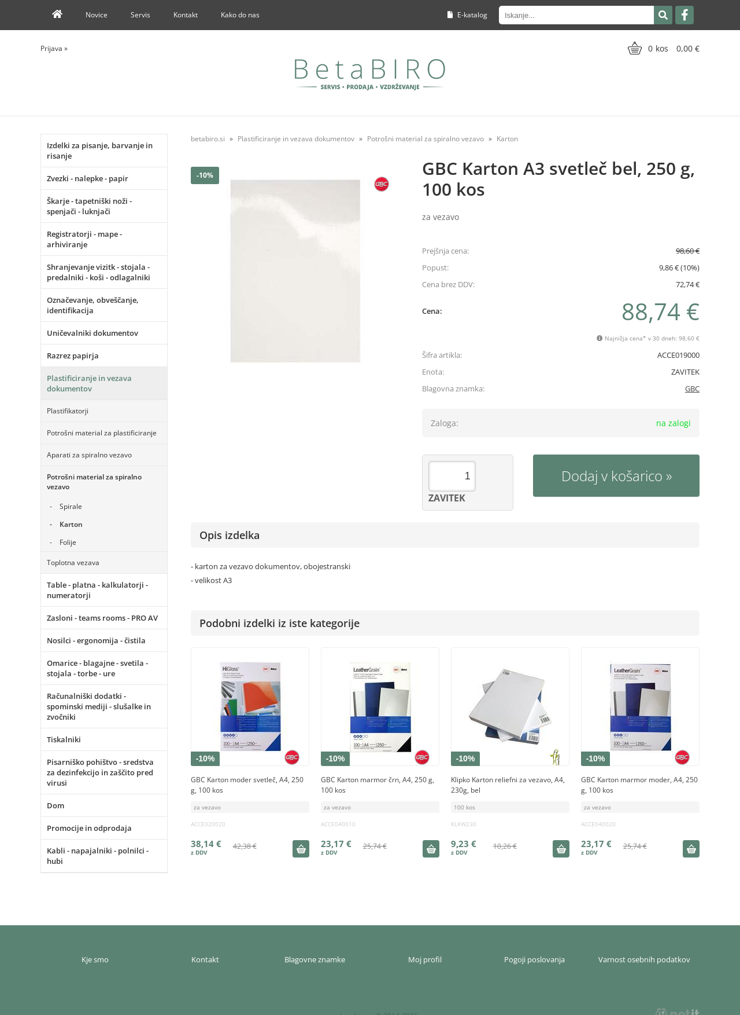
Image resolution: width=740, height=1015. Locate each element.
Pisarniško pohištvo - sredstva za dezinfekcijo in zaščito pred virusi (100, 772)
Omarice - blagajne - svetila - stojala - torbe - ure (97, 668)
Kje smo (95, 959)
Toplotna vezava (73, 562)
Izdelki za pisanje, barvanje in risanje (100, 150)
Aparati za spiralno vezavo (89, 455)
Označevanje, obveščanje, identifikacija (93, 305)
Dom (55, 805)
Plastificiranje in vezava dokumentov (89, 383)
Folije (68, 542)
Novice (97, 15)
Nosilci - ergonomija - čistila (96, 640)
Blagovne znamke (314, 959)
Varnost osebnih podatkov (644, 959)
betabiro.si (208, 139)
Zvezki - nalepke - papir (87, 178)
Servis (140, 15)
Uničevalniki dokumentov (92, 333)
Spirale (71, 506)
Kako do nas (240, 15)
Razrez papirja (73, 355)
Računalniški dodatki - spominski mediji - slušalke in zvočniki (99, 706)
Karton (71, 524)
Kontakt (185, 15)
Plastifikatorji (67, 411)
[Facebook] (684, 15)
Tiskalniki (64, 739)
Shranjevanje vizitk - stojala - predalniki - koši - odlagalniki (98, 272)
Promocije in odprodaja (89, 828)
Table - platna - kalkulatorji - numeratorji (97, 590)
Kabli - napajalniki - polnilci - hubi (98, 855)
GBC (692, 388)
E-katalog (467, 15)
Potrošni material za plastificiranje (102, 433)
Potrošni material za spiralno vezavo (94, 482)
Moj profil (425, 959)
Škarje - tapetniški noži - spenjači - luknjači (89, 206)
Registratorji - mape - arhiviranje (84, 239)
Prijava (54, 48)
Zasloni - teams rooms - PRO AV (102, 618)
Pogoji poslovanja (534, 959)
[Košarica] (662, 48)
